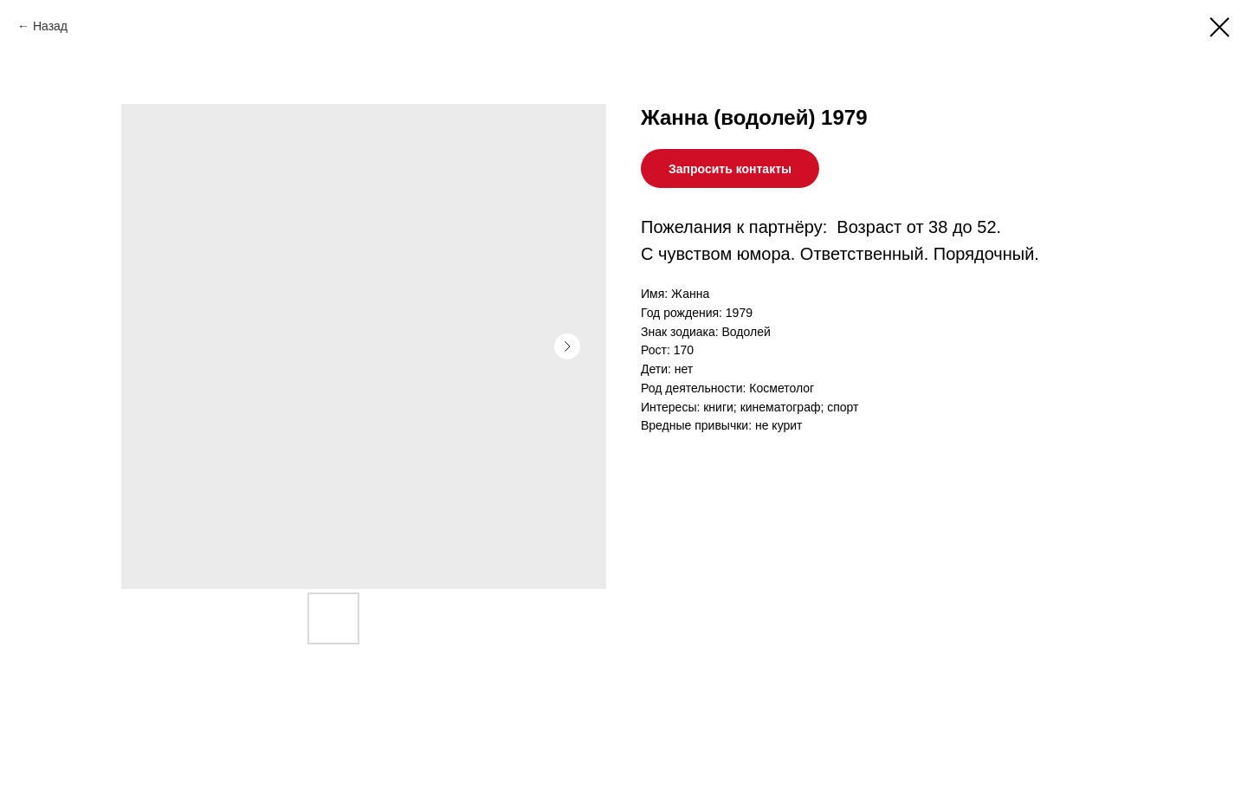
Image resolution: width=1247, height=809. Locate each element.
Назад (50, 26)
